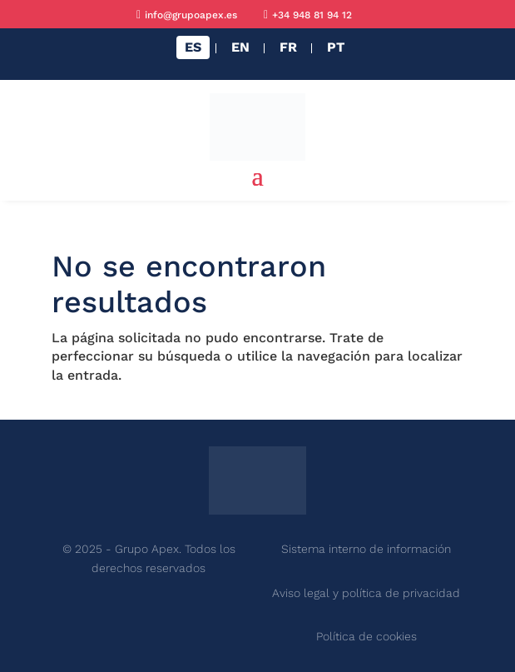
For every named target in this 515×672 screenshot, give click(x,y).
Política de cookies (366, 636)
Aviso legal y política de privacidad (366, 593)
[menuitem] (193, 47)
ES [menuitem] (193, 47)
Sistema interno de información (366, 548)
